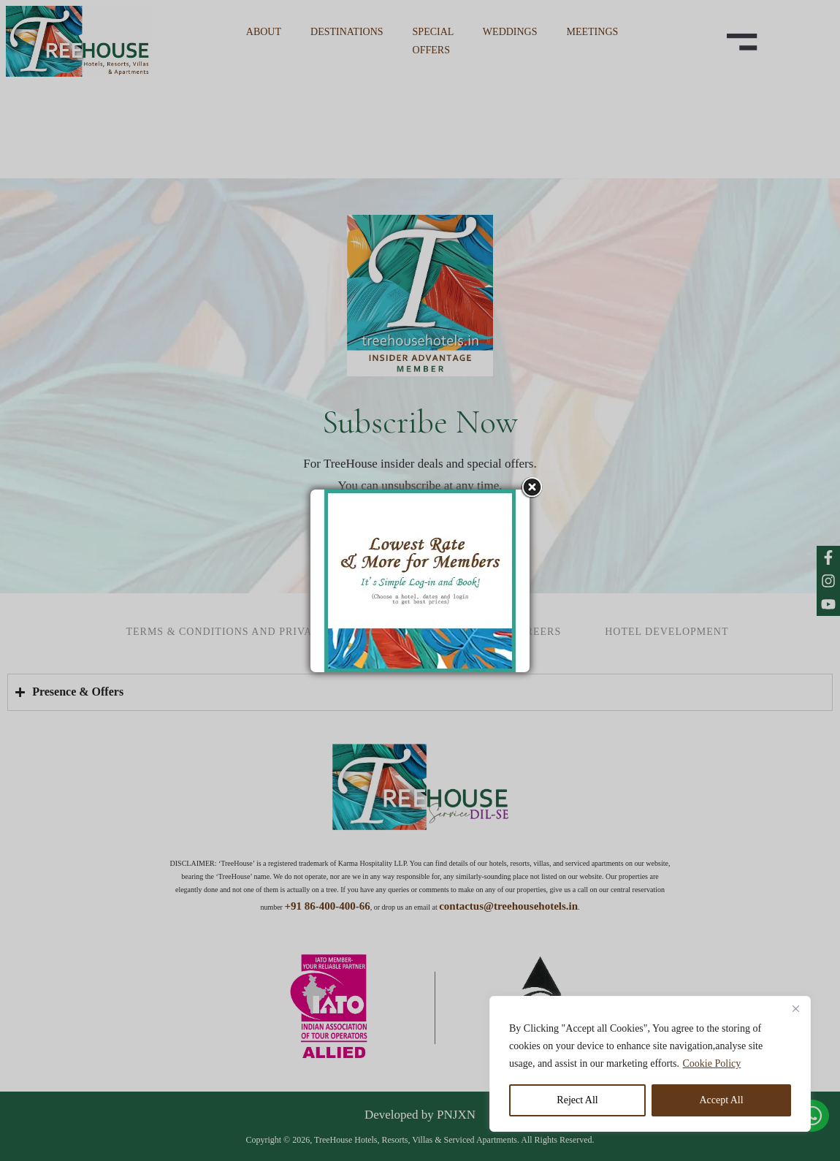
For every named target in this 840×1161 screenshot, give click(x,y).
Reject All (577, 1100)
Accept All (721, 1100)
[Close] (795, 1008)
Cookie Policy (712, 1063)
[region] (650, 1064)
